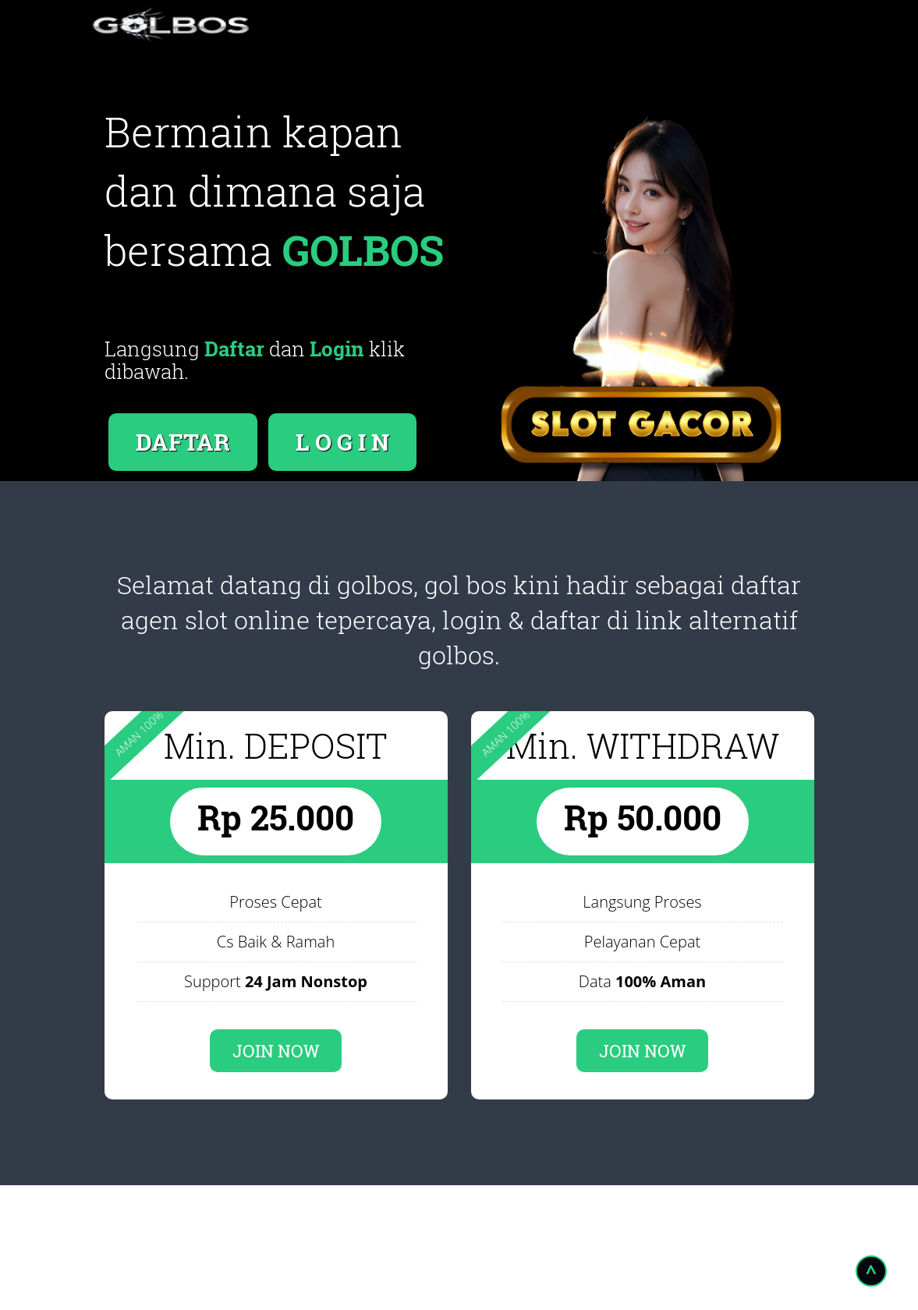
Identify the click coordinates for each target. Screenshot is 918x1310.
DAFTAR (183, 442)
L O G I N (342, 442)
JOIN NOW (276, 1050)
